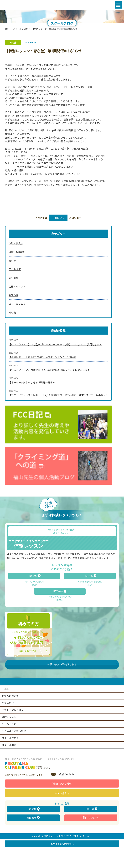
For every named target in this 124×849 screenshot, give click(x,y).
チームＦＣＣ (9, 724)
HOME (5, 688)
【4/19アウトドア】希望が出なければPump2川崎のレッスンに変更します (49, 369)
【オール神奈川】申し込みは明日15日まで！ (33, 382)
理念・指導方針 (17, 252)
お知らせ (13, 295)
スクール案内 (9, 745)
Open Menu (118, 5)
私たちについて (10, 696)
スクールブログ (20, 28)
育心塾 (12, 260)
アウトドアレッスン (13, 710)
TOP (7, 28)
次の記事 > (75, 217)
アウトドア (15, 269)
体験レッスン (9, 716)
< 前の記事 (41, 217)
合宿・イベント (17, 286)
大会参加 (13, 278)
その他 (12, 312)
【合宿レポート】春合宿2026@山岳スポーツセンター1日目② (42, 357)
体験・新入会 (16, 243)
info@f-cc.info (66, 774)
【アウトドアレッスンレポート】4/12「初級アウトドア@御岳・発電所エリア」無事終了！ (58, 395)
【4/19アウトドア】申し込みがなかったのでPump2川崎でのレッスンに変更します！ (55, 344)
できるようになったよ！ (15, 731)
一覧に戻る (58, 217)
